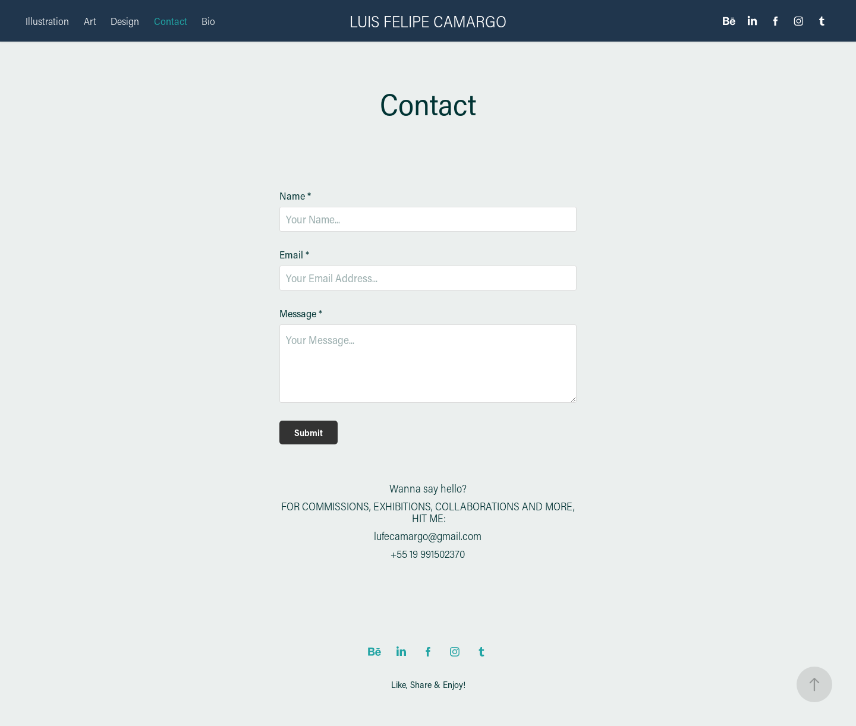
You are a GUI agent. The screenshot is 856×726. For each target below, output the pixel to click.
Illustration (47, 20)
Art (90, 20)
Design (125, 20)
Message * (300, 313)
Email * (294, 255)
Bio (208, 20)
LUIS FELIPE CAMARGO (428, 21)
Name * (295, 196)
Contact (170, 20)
